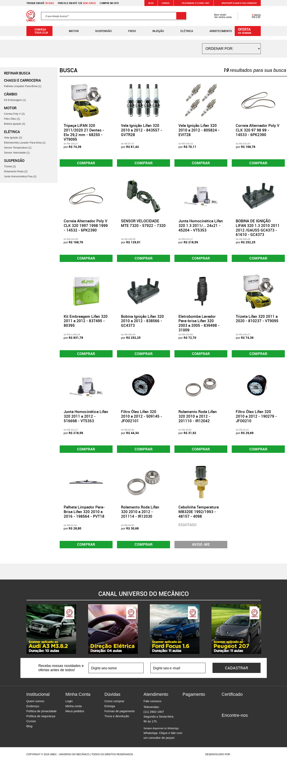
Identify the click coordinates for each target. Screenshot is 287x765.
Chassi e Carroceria (22, 80)
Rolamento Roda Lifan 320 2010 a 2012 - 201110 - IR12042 (197, 418)
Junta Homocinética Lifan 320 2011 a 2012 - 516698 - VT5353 (86, 418)
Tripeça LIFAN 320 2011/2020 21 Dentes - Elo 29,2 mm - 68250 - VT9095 (84, 132)
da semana (248, 30)
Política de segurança (40, 719)
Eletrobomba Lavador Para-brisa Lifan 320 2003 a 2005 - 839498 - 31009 (199, 324)
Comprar (86, 163)
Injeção (155, 31)
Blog (151, 3)
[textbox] (113, 16)
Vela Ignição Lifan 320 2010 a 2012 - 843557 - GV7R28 (141, 130)
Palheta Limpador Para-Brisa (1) (22, 86)
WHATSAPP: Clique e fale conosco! (237, 3)
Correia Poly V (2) (14, 113)
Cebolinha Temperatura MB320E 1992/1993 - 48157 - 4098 (198, 514)
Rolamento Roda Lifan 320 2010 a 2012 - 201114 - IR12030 (140, 514)
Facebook (225, 726)
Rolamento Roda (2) (15, 171)
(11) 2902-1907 (154, 715)
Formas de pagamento (120, 714)
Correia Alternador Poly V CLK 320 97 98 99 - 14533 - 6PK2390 (257, 130)
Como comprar (114, 704)
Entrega (110, 709)
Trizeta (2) (10, 166)
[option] (51, 632)
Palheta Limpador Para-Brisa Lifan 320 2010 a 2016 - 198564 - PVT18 (84, 514)
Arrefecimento (217, 31)
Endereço (32, 709)
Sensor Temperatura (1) (17, 147)
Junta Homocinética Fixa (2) (20, 176)
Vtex (253, 758)
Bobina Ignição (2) (14, 123)
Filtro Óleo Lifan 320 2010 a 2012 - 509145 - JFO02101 (141, 418)
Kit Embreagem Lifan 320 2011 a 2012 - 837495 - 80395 (86, 322)
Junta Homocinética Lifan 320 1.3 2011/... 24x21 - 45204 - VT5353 (200, 226)
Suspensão (100, 31)
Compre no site (109, 3)
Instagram (232, 726)
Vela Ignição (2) (13, 137)
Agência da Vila (238, 758)
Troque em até (40, 3)
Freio (129, 31)
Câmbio (10, 94)
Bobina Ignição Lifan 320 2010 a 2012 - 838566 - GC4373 (142, 322)
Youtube (246, 726)
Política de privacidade (41, 714)
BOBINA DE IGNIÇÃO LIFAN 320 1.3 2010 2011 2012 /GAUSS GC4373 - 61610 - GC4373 (258, 228)
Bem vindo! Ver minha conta (219, 16)
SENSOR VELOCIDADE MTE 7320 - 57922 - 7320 (143, 224)
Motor (70, 31)
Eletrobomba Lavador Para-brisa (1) (24, 142)
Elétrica (183, 31)
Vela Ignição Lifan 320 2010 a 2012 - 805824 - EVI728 (199, 130)
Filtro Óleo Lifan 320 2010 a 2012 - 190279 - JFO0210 (256, 418)
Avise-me (201, 547)
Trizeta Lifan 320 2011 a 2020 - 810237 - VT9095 (257, 320)
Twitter (239, 726)
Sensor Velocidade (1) (17, 152)
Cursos (165, 3)
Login (69, 704)
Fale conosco (152, 704)
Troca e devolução (117, 719)
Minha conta (73, 709)
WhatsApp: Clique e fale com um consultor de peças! (163, 736)
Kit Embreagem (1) (15, 99)
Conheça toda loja (38, 31)
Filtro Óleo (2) (12, 118)
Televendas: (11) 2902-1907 (193, 3)
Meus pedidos (74, 714)
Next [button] (264, 633)
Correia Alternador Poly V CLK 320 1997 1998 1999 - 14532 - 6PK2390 (86, 226)
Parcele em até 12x (77, 3)
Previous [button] (23, 633)
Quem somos (35, 704)
